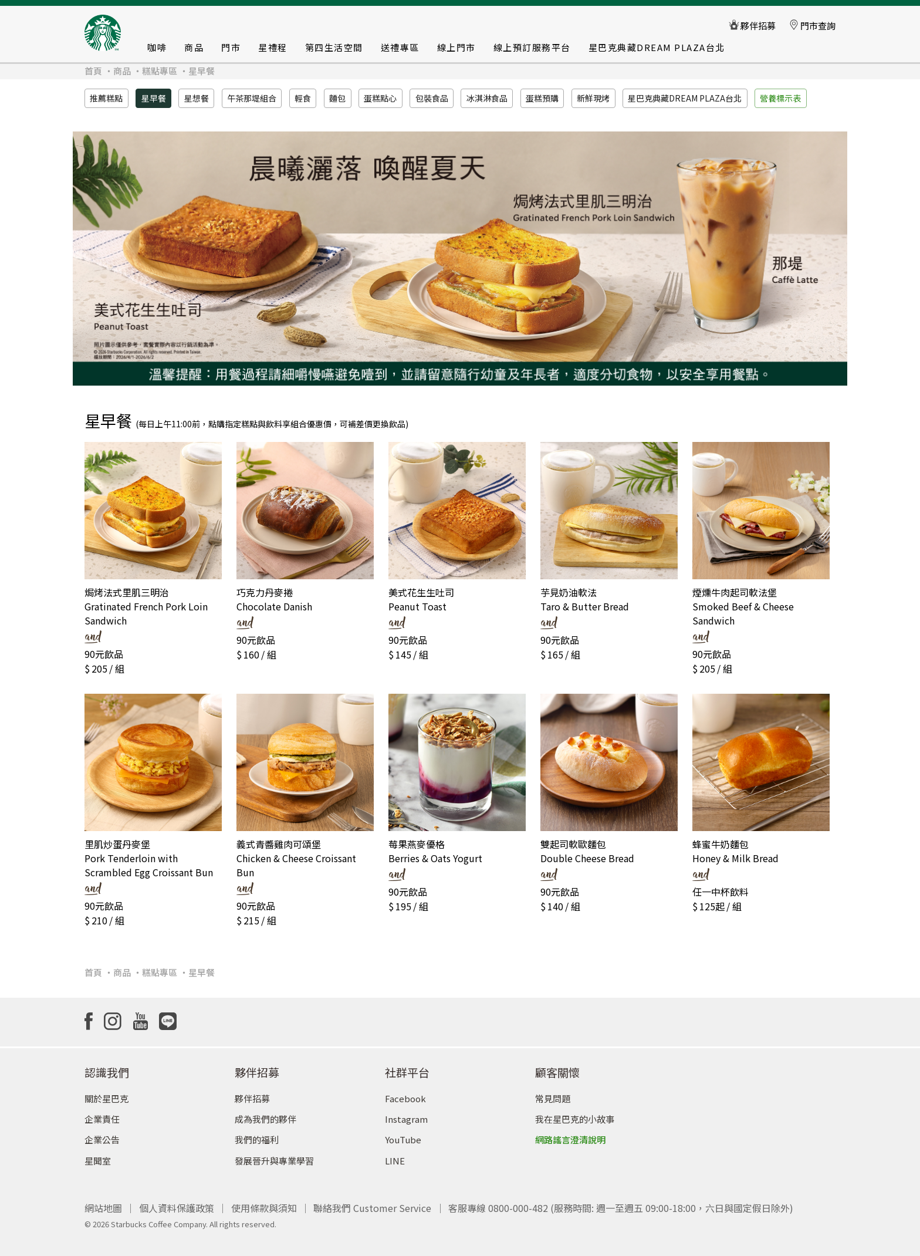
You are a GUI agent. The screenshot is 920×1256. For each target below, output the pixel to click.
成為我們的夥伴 (265, 1113)
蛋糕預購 (542, 98)
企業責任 (102, 1113)
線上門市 (456, 47)
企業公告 (102, 1134)
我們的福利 (257, 1134)
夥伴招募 (252, 1093)
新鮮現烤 (593, 98)
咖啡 (157, 47)
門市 (231, 47)
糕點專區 (159, 70)
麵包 (337, 98)
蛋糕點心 (380, 98)
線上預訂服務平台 (532, 47)
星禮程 (273, 47)
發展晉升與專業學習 (274, 1154)
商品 (194, 47)
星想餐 (196, 98)
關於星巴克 (106, 1093)
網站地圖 (103, 1202)
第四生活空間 (334, 47)
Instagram (406, 1113)
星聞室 (97, 1154)
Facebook (405, 1093)
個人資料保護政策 (176, 1202)
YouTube (403, 1134)
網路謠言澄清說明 (570, 1134)
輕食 (303, 98)
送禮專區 (400, 47)
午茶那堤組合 (251, 98)
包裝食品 (431, 98)
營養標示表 (780, 98)
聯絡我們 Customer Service (372, 1202)
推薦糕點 (106, 98)
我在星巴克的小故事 (574, 1113)
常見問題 (552, 1093)
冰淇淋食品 (487, 98)
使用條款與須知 (264, 1202)
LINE (395, 1154)
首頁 (93, 70)
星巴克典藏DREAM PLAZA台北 (656, 47)
